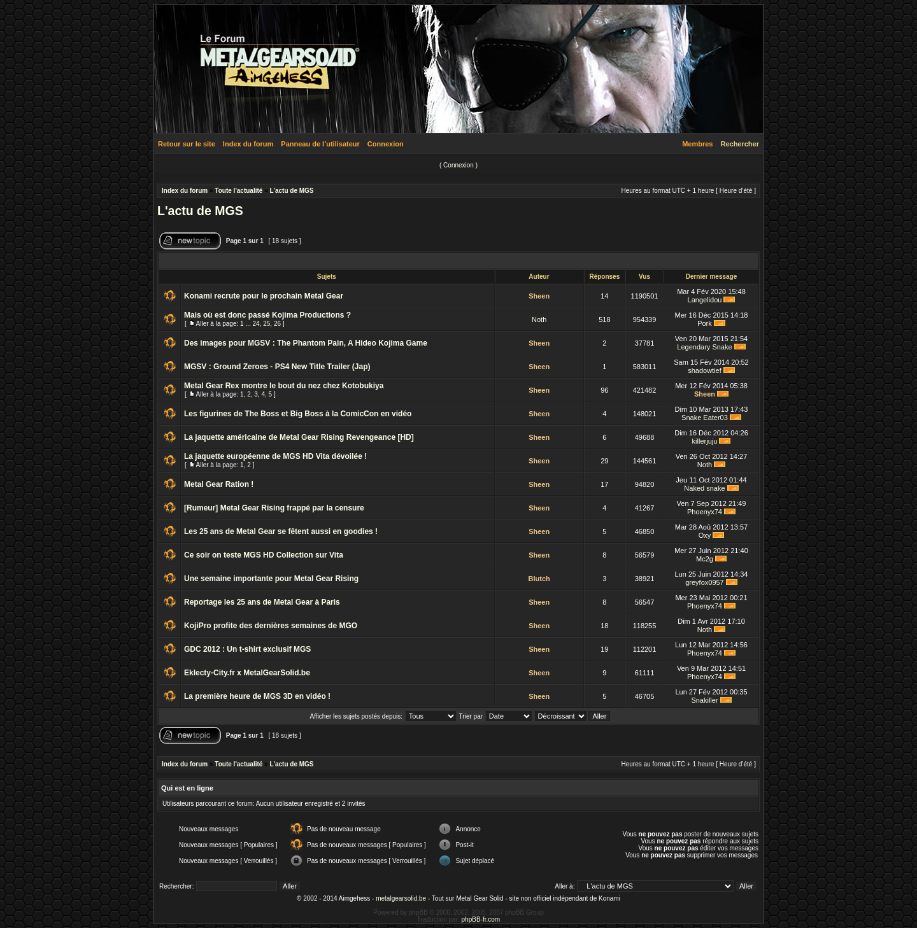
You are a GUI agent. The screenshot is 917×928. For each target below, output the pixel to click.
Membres (697, 144)
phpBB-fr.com (481, 919)
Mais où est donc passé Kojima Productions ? (267, 315)
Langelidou (705, 300)
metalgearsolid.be (401, 898)
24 (256, 323)
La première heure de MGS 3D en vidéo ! (257, 696)
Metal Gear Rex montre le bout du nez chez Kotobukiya (283, 385)
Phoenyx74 (704, 512)
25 (266, 323)
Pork (704, 323)
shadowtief (705, 370)
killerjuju (705, 441)
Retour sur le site (186, 144)
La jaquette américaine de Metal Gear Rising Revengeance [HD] (299, 437)
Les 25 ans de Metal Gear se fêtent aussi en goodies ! (281, 531)
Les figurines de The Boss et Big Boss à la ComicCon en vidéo (297, 413)
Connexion (385, 144)
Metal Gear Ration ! (218, 484)
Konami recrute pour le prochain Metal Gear (263, 296)
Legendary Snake (704, 347)
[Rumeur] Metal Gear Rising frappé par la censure (274, 507)
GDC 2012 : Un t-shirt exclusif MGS (247, 649)
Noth (539, 319)
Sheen (539, 296)
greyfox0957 (704, 582)
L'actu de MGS (291, 190)
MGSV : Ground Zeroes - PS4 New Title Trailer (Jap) (277, 366)
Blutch (539, 578)
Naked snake (704, 488)
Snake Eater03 (704, 417)
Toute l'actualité (238, 190)
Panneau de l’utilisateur (320, 144)
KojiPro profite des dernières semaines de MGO (270, 625)
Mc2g (704, 559)
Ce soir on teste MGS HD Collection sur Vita (263, 555)
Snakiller (704, 700)
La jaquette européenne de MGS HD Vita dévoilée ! (275, 456)
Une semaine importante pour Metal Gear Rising (271, 578)
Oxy (705, 535)
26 (277, 323)
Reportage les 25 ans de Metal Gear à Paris (262, 602)
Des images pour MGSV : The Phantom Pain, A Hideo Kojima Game (305, 343)
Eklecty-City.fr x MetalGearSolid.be (247, 672)
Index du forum (248, 144)
